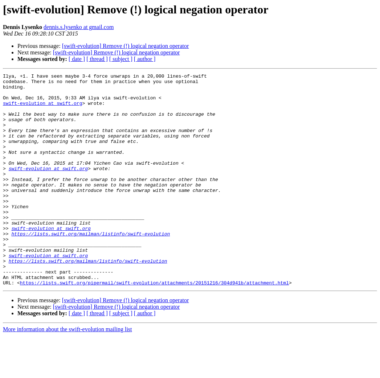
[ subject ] (120, 59)
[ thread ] (97, 59)
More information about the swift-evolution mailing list (67, 372)
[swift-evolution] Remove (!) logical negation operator (125, 46)
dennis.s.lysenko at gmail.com (79, 27)
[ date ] (77, 59)
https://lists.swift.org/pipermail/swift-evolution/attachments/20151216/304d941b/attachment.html (154, 325)
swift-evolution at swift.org (42, 109)
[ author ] (145, 59)
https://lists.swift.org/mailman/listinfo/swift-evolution (90, 266)
